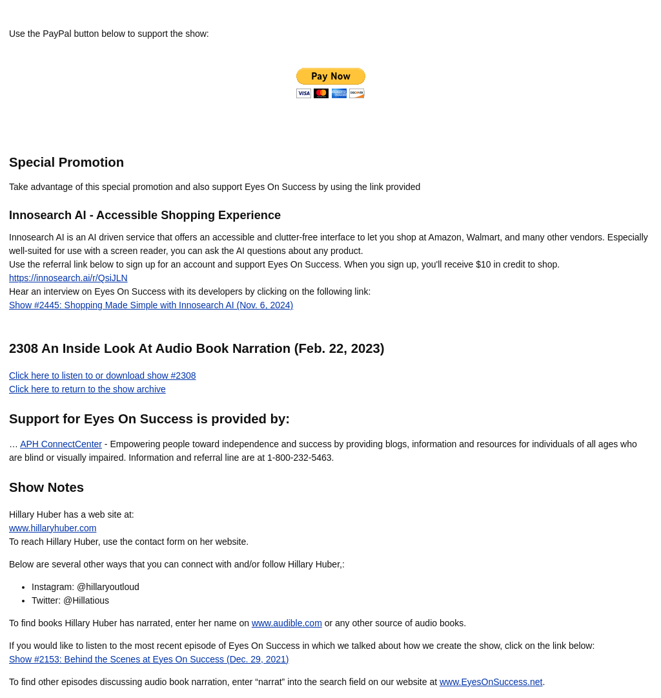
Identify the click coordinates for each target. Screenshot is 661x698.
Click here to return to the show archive (87, 389)
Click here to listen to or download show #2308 (102, 375)
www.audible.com (287, 623)
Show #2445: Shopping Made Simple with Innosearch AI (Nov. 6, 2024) (151, 305)
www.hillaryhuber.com (52, 528)
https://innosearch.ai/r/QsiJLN (68, 278)
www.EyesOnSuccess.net (491, 682)
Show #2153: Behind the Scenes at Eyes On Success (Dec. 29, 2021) (149, 659)
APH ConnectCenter (61, 444)
